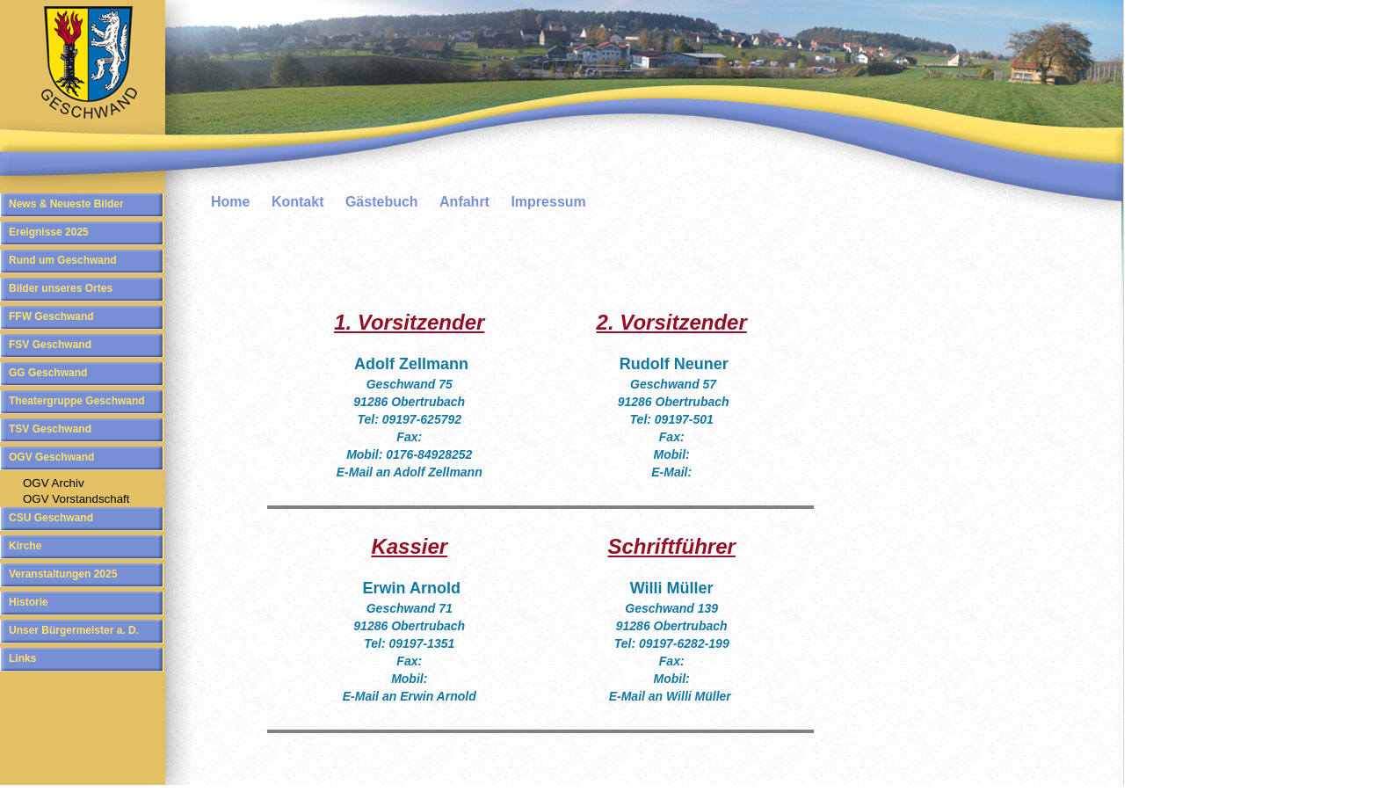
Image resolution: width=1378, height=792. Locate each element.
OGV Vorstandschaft (76, 498)
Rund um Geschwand (63, 260)
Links (22, 658)
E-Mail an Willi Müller (670, 696)
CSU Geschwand (51, 518)
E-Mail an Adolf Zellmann (409, 472)
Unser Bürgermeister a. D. (74, 630)
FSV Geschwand (50, 344)
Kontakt (298, 201)
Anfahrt (464, 201)
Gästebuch (381, 201)
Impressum (548, 201)
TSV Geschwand (50, 429)
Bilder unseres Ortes (60, 288)
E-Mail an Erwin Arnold (409, 696)
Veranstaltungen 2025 (63, 574)
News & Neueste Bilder (66, 204)
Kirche (25, 546)
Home (230, 201)
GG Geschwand (48, 373)
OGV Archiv (53, 483)
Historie (28, 602)
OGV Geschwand (51, 457)
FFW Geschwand (51, 316)
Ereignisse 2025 (49, 232)
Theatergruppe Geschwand (77, 401)
